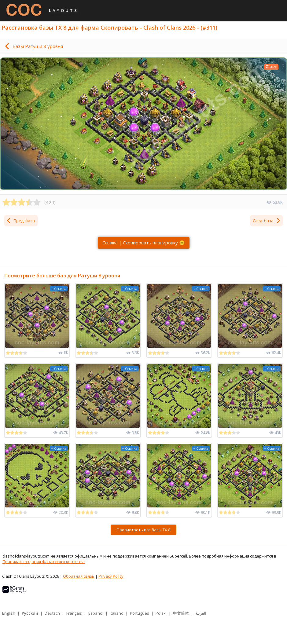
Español (95, 613)
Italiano (116, 613)
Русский (30, 613)
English (8, 613)
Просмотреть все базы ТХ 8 (143, 529)
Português (139, 613)
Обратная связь (78, 576)
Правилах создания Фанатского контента (43, 561)
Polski (161, 613)
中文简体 (181, 613)
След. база (267, 220)
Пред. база (20, 220)
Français (74, 613)
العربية (200, 613)
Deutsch (52, 613)
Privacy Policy (110, 576)
